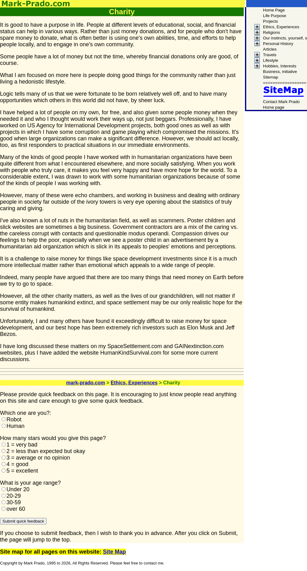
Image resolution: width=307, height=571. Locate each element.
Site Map (114, 552)
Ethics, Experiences (134, 382)
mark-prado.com (85, 382)
